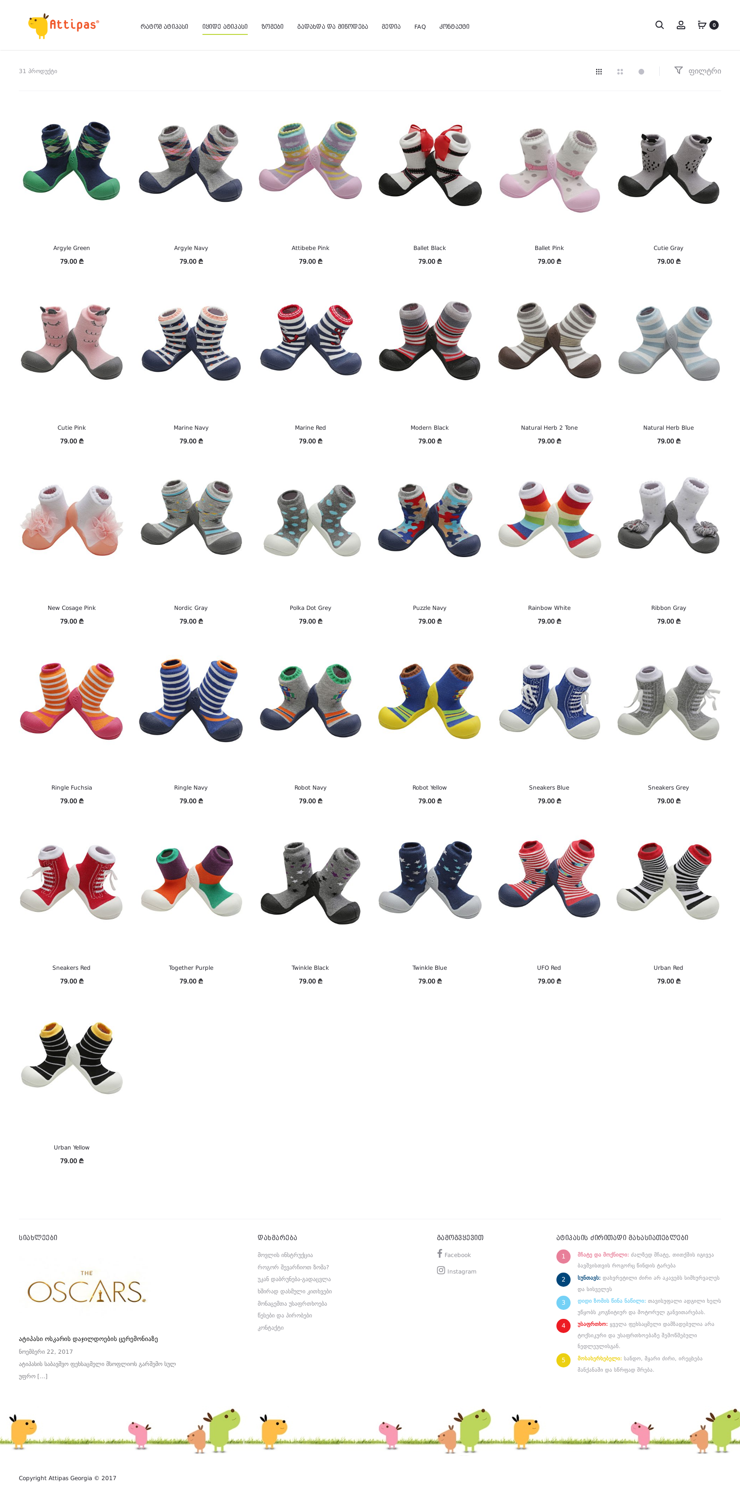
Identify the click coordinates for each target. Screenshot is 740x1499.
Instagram (462, 1271)
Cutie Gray (668, 248)
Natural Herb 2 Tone (549, 428)
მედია (391, 24)
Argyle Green (71, 248)
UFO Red (549, 968)
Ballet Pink (549, 248)
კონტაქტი (454, 24)
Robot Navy (310, 787)
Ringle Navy (191, 787)
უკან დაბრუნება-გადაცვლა (294, 1279)
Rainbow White (549, 608)
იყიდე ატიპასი (225, 24)
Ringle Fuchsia (71, 787)
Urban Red (668, 968)
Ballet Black (429, 248)
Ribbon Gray (668, 608)
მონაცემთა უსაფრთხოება (292, 1303)
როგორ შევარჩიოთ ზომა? (293, 1267)
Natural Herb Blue (668, 428)
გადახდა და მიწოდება (332, 24)
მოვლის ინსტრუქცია (285, 1255)
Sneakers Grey (668, 787)
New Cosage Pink (72, 608)
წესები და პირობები (285, 1315)
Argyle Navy (191, 248)
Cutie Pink (72, 428)
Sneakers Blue (549, 787)
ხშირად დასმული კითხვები (295, 1291)
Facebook (458, 1255)
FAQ (420, 24)
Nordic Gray (191, 608)
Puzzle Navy (429, 608)
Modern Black (430, 428)
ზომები (272, 24)
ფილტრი (697, 71)
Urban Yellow (72, 1147)
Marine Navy (191, 428)
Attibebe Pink (310, 248)
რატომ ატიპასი (165, 24)
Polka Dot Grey (310, 608)
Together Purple (191, 968)
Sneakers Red (71, 968)
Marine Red (310, 428)
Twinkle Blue (429, 968)
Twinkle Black (310, 968)
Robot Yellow (429, 787)
